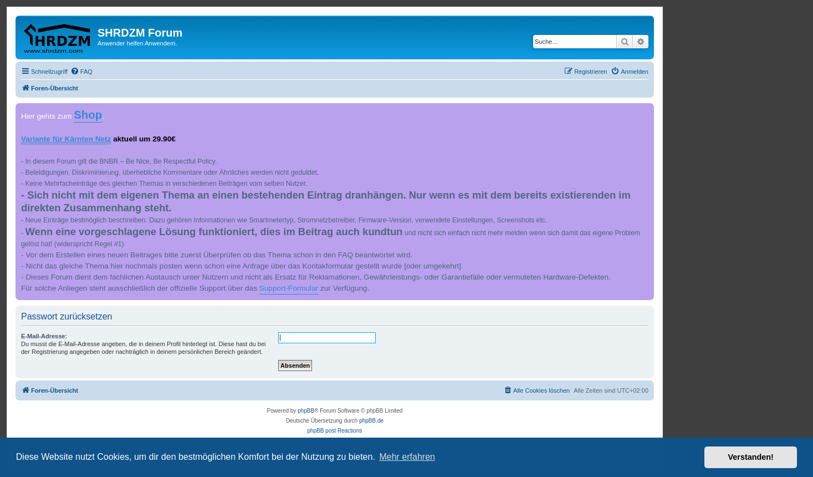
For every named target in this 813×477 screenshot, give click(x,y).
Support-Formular (289, 288)
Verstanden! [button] (751, 457)
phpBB (306, 411)
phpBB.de (371, 421)
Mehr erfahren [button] (407, 456)
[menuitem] (81, 71)
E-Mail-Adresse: (44, 336)
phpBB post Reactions (335, 431)
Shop (88, 115)
